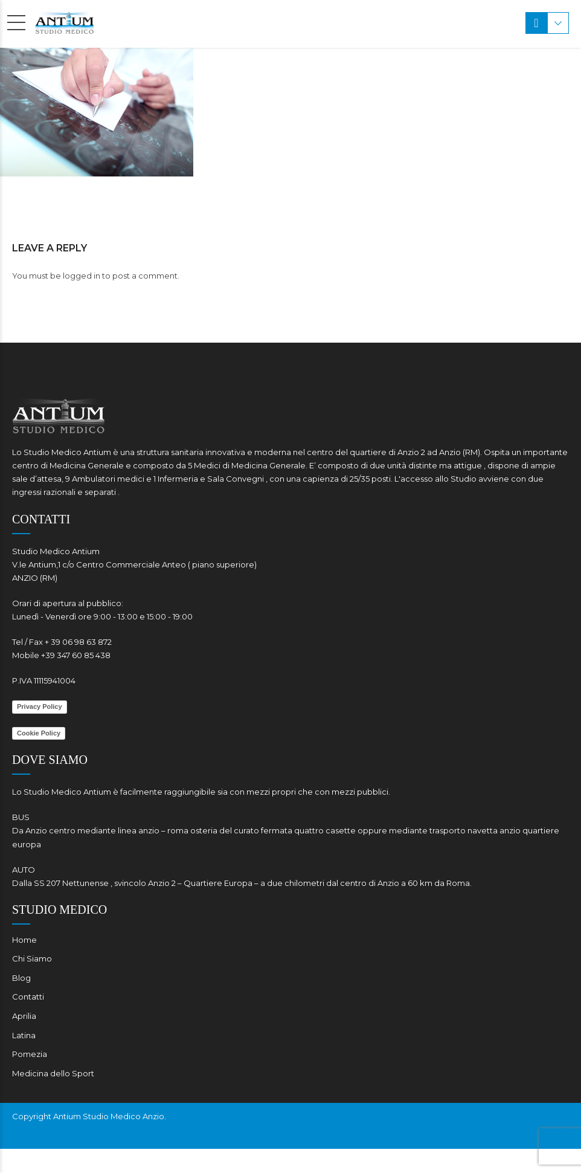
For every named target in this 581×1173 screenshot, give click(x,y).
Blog (21, 978)
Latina (24, 1035)
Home (24, 940)
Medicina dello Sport (53, 1073)
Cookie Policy (38, 733)
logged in (81, 275)
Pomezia (29, 1054)
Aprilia (24, 1016)
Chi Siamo (32, 958)
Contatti (28, 996)
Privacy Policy (39, 706)
